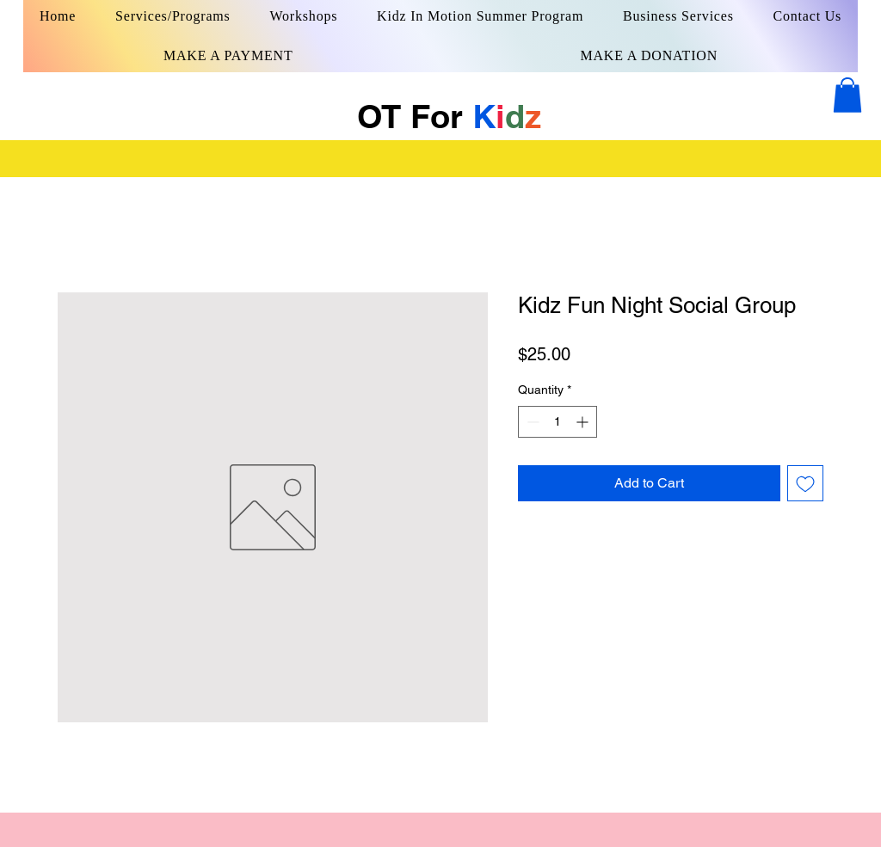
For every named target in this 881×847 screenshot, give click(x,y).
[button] (847, 95)
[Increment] (584, 422)
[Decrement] (531, 422)
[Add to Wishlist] (805, 483)
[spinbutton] (557, 422)
